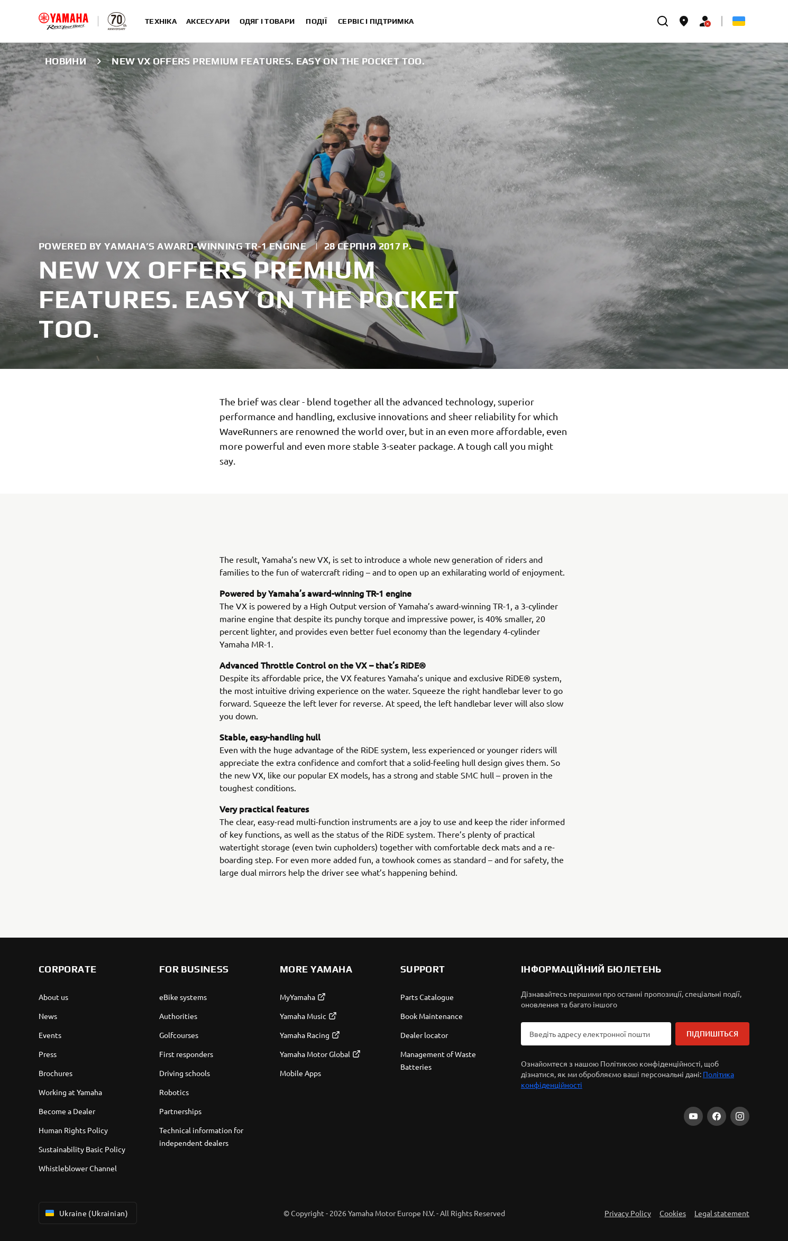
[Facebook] (716, 1116)
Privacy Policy (627, 1213)
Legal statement (721, 1213)
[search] (662, 21)
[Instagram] (739, 1116)
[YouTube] (693, 1116)
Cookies (672, 1213)
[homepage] (63, 21)
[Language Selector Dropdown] (738, 21)
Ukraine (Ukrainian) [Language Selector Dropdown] (85, 1213)
